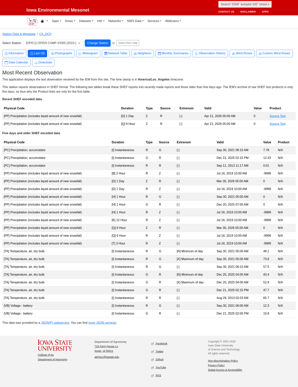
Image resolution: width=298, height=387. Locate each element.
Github (157, 359)
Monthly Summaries (173, 53)
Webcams (172, 21)
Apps (55, 21)
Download (43, 62)
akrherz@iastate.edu (107, 357)
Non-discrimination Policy (223, 360)
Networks (114, 21)
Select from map (127, 42)
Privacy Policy (216, 365)
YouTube (158, 367)
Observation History (210, 53)
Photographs (61, 53)
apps (265, 11)
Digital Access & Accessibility (225, 369)
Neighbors (142, 53)
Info (99, 21)
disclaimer (248, 11)
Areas (69, 21)
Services (153, 21)
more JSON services (102, 322)
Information (14, 53)
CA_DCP (45, 34)
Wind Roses (242, 53)
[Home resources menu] (44, 21)
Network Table (115, 53)
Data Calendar (16, 62)
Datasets (85, 21)
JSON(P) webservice (55, 322)
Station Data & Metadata (18, 34)
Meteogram (88, 53)
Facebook (159, 344)
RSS (156, 375)
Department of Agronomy (52, 359)
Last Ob (37, 53)
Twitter (157, 351)
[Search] (245, 4)
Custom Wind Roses (274, 53)
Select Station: (12, 43)
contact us (226, 11)
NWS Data (134, 21)
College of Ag (46, 354)
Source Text (278, 116)
